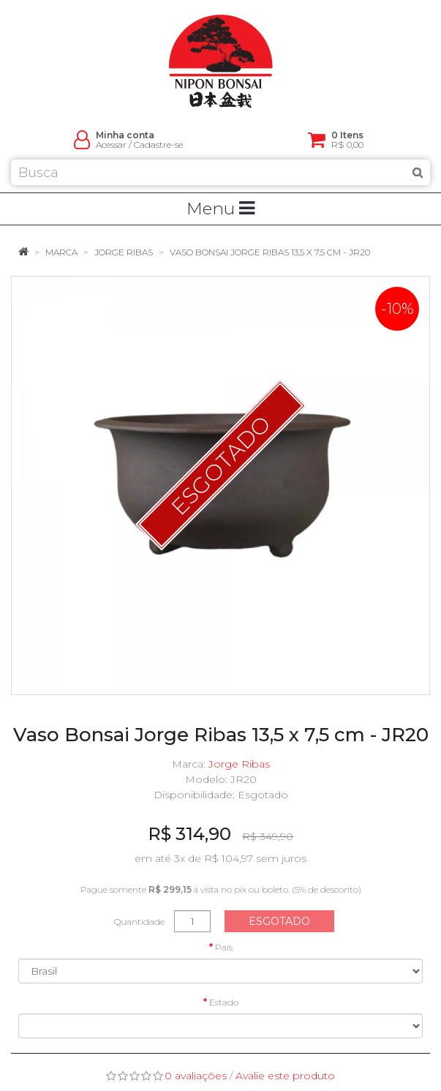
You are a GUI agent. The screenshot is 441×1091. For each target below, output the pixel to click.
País (224, 947)
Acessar (111, 144)
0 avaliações (196, 1075)
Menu (220, 208)
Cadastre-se (158, 144)
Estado (223, 1002)
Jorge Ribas (123, 252)
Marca (61, 252)
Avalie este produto (285, 1075)
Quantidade (139, 921)
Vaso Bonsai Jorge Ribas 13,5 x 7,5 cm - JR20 (270, 252)
